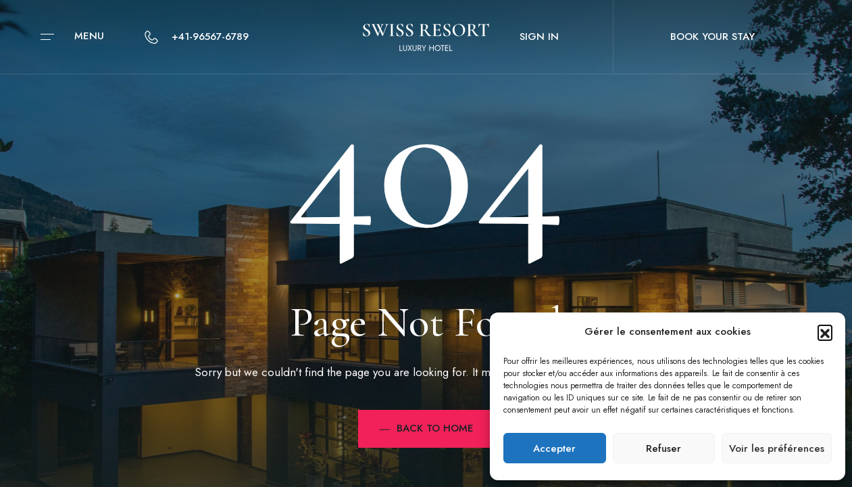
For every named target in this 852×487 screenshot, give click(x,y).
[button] (825, 332)
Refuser (663, 448)
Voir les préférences (776, 448)
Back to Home (426, 428)
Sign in (539, 36)
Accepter (554, 448)
